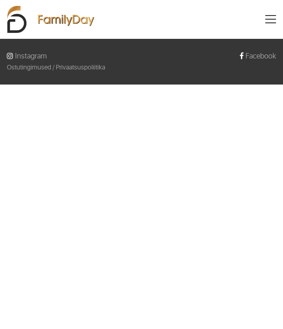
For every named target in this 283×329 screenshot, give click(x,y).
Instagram (27, 56)
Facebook (258, 56)
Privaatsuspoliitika (80, 67)
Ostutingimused (29, 67)
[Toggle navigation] (270, 19)
